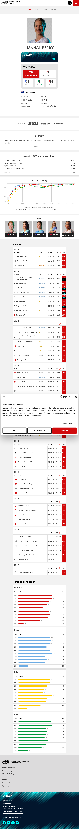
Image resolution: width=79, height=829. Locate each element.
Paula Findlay (11, 235)
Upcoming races (7, 786)
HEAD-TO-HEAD (41, 9)
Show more (39, 146)
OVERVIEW (26, 9)
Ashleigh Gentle (40, 235)
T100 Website (11, 817)
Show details (68, 424)
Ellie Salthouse (25, 235)
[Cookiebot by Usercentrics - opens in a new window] (62, 397)
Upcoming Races (12, 811)
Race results (6, 783)
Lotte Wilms (69, 235)
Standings (9, 806)
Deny (15, 430)
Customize (39, 430)
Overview (8, 801)
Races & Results (13, 809)
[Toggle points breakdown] (53, 256)
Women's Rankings (8, 774)
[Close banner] (76, 397)
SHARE (54, 9)
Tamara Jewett (54, 235)
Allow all (64, 430)
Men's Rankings (7, 771)
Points (7, 803)
